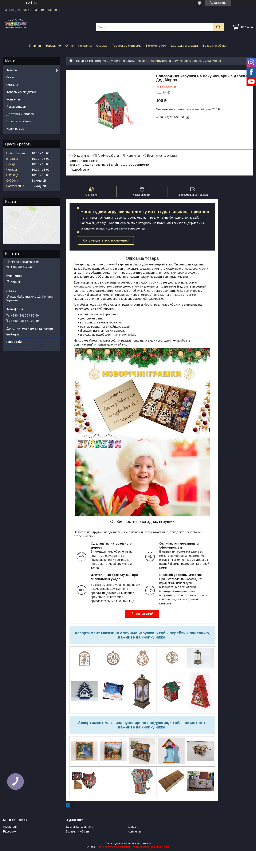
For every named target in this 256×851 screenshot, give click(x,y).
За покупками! (142, 614)
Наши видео (15, 128)
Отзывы (101, 45)
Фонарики (128, 60)
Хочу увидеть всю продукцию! (106, 240)
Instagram (10, 826)
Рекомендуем (156, 45)
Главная (35, 45)
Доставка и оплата (184, 45)
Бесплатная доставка (162, 155)
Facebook (9, 831)
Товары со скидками (127, 45)
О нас (69, 45)
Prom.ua (146, 843)
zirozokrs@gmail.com (25, 262)
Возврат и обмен (214, 45)
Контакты (85, 45)
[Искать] (218, 27)
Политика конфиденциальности (150, 847)
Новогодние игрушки (103, 60)
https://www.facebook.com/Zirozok (29, 345)
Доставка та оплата (79, 826)
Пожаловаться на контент (113, 847)
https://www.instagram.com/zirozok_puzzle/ (35, 338)
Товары (50, 45)
